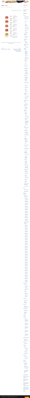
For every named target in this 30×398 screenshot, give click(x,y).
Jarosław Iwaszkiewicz (26, 139)
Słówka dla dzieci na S (26, 265)
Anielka (26, 61)
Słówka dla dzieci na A (26, 226)
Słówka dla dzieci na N (26, 255)
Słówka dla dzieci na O (26, 257)
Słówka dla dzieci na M (26, 252)
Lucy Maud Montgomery (25, 152)
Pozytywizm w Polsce (27, 289)
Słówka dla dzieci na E (26, 236)
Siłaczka (26, 179)
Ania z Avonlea (27, 154)
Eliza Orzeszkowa (26, 82)
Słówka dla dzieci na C (26, 231)
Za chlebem (26, 124)
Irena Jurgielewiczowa (26, 127)
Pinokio (26, 66)
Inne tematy (26, 173)
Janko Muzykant (26, 113)
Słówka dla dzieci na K (26, 247)
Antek (25, 63)
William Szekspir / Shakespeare (26, 184)
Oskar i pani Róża (26, 98)
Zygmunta (24, 11)
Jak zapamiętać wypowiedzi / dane (26, 371)
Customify (16, 396)
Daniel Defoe (25, 75)
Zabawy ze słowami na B (26, 201)
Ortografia (24, 345)
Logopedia (24, 316)
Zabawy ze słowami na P (26, 217)
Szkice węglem (27, 116)
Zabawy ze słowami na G (26, 209)
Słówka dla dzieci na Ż (26, 278)
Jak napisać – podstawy (26, 364)
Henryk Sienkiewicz (25, 110)
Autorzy (24, 15)
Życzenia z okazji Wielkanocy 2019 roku (25, 380)
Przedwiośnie (26, 177)
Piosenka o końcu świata (26, 73)
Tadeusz (26, 91)
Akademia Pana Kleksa (26, 133)
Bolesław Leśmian (25, 49)
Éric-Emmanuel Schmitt (26, 94)
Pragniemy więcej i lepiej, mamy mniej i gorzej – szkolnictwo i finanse (26, 388)
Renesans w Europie (26, 294)
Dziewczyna (26, 55)
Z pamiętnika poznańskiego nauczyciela (26, 122)
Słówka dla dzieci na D (26, 234)
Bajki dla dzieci (26, 189)
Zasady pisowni (26, 353)
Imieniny (24, 9)
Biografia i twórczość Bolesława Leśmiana (26, 52)
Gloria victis (26, 87)
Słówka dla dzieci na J (26, 244)
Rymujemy (24, 355)
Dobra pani (26, 85)
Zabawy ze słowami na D (26, 206)
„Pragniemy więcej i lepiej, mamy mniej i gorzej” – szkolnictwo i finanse (26, 384)
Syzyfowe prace (26, 181)
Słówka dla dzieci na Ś (26, 268)
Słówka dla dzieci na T (26, 270)
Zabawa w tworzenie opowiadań (26, 377)
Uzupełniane (26, 350)
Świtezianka (26, 32)
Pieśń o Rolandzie (26, 42)
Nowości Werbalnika (25, 302)
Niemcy (26, 150)
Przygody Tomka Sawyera (26, 162)
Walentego (24, 10)
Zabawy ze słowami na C (26, 204)
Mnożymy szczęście (26, 337)
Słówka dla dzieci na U (26, 273)
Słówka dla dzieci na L (26, 249)
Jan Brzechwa (26, 130)
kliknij (20, 10)
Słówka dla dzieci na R (26, 262)
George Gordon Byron (26, 101)
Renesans (25, 291)
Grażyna (26, 21)
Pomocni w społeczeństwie (26, 340)
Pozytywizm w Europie (27, 287)
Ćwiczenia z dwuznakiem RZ (26, 331)
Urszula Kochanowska (27, 58)
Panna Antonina (26, 89)
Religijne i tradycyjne (25, 312)
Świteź (26, 30)
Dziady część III (26, 19)
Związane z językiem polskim (26, 306)
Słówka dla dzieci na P (26, 260)
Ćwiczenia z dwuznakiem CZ (26, 328)
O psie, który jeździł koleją (26, 167)
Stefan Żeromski (26, 169)
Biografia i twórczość (26, 70)
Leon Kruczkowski (26, 148)
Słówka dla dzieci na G (26, 241)
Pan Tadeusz (26, 27)
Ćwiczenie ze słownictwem (26, 196)
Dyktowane (26, 348)
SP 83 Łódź (25, 343)
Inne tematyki (25, 308)
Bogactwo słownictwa (24, 193)
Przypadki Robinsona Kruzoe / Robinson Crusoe (26, 79)
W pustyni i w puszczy (26, 119)
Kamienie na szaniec (26, 37)
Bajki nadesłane (26, 191)
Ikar (25, 143)
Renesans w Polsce (26, 296)
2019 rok (24, 391)
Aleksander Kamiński (25, 34)
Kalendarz (24, 314)
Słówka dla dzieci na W (26, 275)
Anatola (27, 9)
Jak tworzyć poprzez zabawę (26, 367)
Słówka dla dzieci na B (26, 228)
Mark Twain (25, 159)
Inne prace (24, 304)
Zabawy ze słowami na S (26, 220)
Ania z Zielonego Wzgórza (26, 157)
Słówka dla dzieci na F (26, 239)
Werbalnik (24, 360)
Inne (25, 136)
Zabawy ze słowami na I (26, 214)
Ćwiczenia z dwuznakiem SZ (26, 335)
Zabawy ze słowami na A (26, 199)
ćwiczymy (26, 358)
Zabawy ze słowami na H (26, 212)
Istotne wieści (26, 300)
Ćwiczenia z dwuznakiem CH (26, 324)
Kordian (26, 146)
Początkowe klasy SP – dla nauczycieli (26, 223)
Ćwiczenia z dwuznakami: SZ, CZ (26, 320)
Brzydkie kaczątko (26, 108)
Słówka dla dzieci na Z (26, 281)
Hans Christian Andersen (26, 105)
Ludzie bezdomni (26, 175)
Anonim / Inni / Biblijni (26, 39)
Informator (24, 298)
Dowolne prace (26, 310)
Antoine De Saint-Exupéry (26, 45)
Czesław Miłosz (26, 68)
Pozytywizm (25, 284)
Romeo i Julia (26, 186)
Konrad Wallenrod (26, 25)
